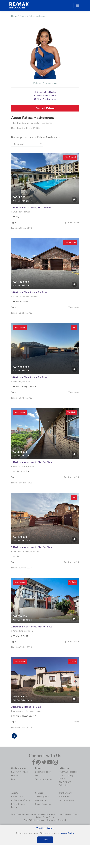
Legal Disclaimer (65, 814)
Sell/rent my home (43, 779)
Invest (38, 775)
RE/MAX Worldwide (20, 772)
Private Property (66, 800)
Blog (13, 779)
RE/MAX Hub (17, 796)
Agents (23, 16)
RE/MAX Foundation (68, 772)
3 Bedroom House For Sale (26, 720)
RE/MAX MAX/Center (21, 800)
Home (14, 16)
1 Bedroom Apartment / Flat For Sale (31, 475)
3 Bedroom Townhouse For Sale (29, 305)
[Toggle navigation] (77, 5)
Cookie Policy (48, 817)
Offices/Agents (42, 796)
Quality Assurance (43, 804)
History (14, 775)
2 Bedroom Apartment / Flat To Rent (31, 220)
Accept (45, 839)
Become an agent (43, 772)
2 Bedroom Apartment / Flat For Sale (31, 560)
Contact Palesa (45, 108)
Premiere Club (41, 800)
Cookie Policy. (67, 833)
